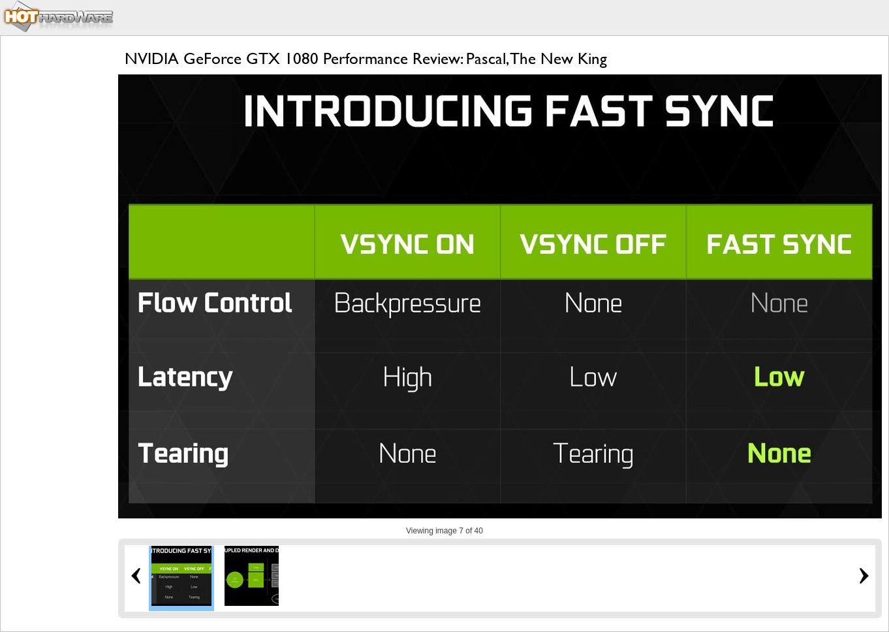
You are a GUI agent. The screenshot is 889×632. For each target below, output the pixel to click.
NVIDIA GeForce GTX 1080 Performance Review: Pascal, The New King (366, 58)
